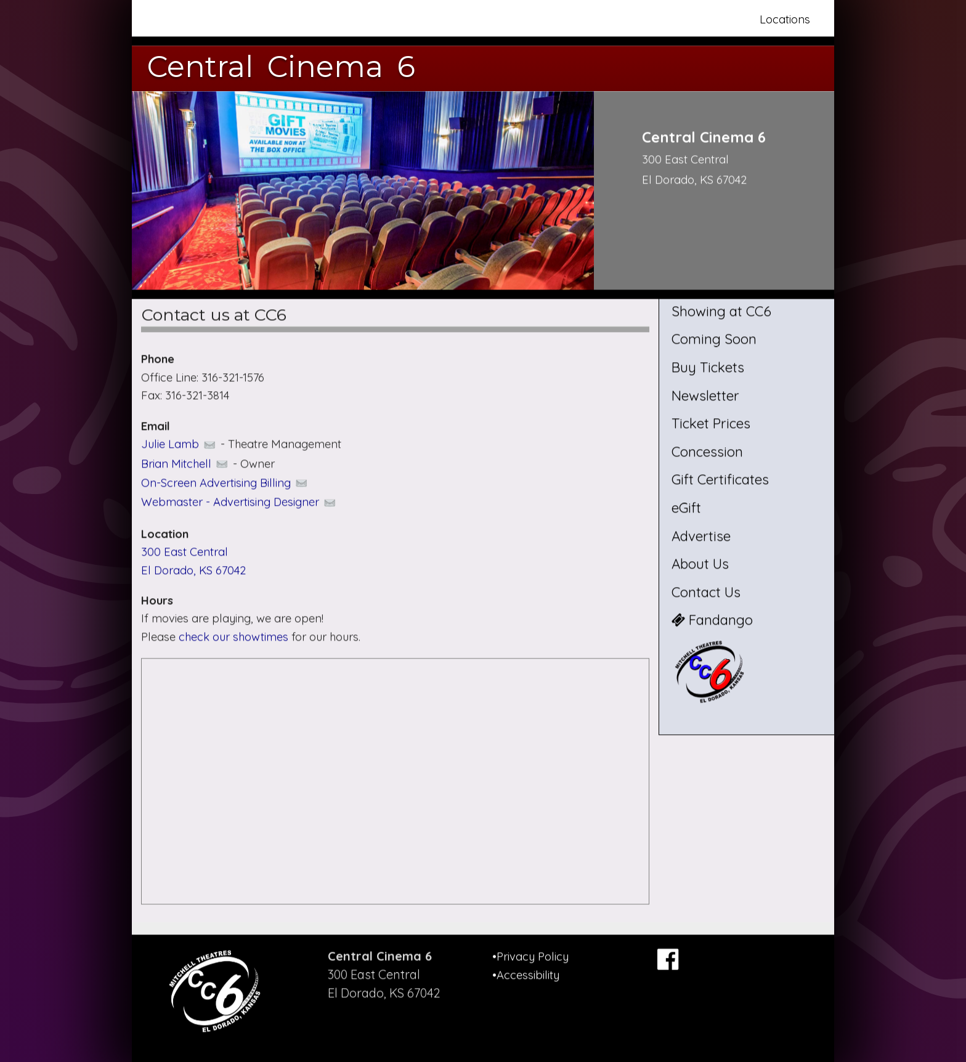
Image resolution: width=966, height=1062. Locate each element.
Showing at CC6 (721, 311)
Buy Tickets (708, 367)
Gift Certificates (720, 479)
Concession (707, 451)
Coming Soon (714, 339)
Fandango (712, 620)
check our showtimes (235, 637)
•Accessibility (525, 975)
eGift (686, 507)
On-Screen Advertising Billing (225, 483)
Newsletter (705, 395)
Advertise (701, 536)
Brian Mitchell (185, 463)
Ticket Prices (711, 423)
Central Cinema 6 (281, 66)
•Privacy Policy (530, 956)
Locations (785, 19)
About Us (700, 564)
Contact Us (706, 592)
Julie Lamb (179, 444)
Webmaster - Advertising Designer (239, 502)
